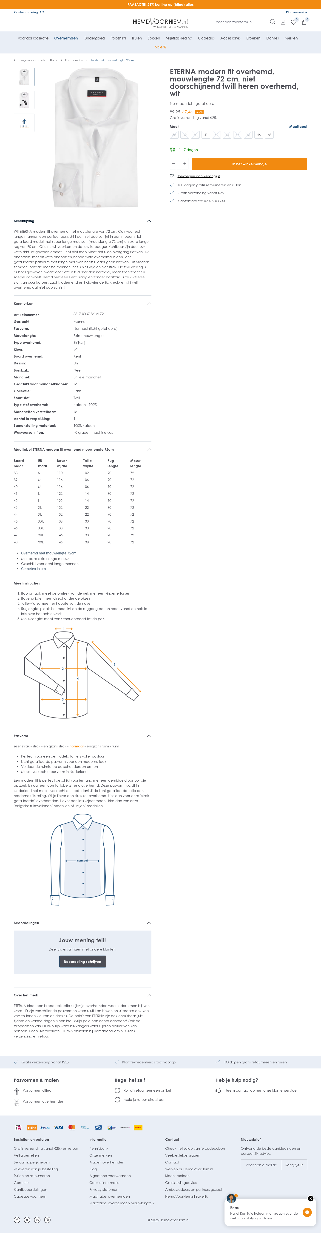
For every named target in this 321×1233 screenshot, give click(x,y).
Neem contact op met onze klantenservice (260, 1090)
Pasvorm (21, 736)
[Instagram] (47, 1220)
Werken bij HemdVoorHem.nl (189, 1169)
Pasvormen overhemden (43, 1101)
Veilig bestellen (26, 1155)
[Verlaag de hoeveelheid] (173, 164)
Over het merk (26, 995)
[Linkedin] (37, 1220)
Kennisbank (98, 1148)
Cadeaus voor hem (30, 1196)
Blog (93, 1169)
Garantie (21, 1182)
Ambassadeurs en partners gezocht (194, 1189)
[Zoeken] (273, 22)
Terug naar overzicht (29, 60)
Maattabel (298, 126)
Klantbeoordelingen (30, 1189)
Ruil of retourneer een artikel (147, 1090)
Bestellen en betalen (31, 1139)
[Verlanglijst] (291, 22)
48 (269, 135)
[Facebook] (17, 1220)
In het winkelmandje (249, 164)
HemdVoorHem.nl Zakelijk (186, 1196)
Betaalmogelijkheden (32, 1162)
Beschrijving (24, 221)
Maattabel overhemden (109, 1196)
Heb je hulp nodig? (237, 1080)
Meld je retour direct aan (144, 1099)
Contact (172, 1139)
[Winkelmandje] (302, 22)
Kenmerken (23, 303)
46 (259, 135)
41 (206, 135)
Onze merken (100, 1155)
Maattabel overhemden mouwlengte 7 (122, 1203)
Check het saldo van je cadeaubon (195, 1148)
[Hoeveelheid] (179, 164)
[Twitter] (27, 1220)
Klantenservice (296, 12)
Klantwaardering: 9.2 (29, 12)
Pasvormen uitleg (37, 1090)
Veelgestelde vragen (182, 1155)
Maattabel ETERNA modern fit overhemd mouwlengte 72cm (64, 449)
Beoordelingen (26, 923)
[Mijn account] (281, 22)
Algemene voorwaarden (110, 1176)
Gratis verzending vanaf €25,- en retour (46, 1148)
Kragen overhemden (106, 1162)
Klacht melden (177, 1176)
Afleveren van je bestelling (36, 1169)
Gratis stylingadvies (181, 1182)
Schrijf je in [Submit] (294, 1165)
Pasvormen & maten (36, 1080)
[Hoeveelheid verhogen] (184, 164)
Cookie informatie (104, 1182)
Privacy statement (104, 1189)
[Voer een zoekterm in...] (243, 22)
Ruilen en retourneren (32, 1176)
